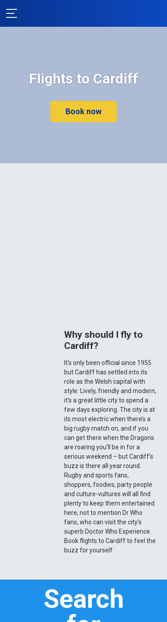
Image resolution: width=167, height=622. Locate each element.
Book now (83, 111)
